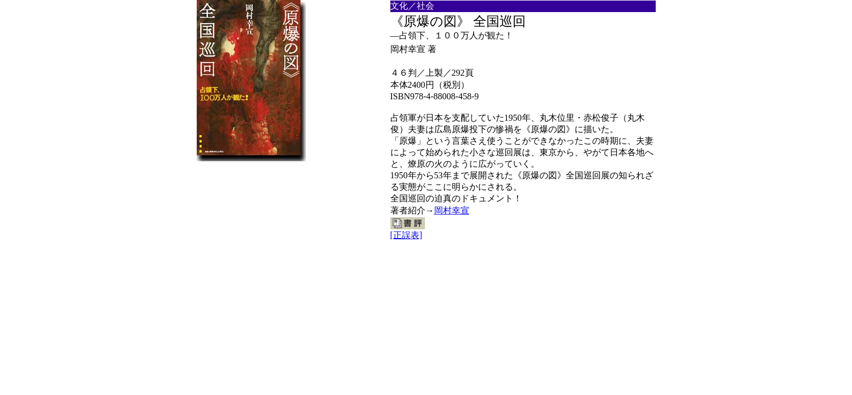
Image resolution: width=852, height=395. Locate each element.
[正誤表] (406, 235)
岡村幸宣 (451, 210)
